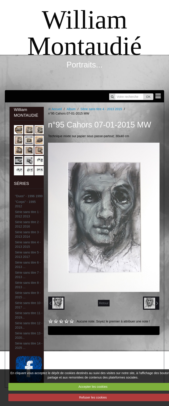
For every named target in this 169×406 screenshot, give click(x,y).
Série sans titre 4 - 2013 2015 (28, 244)
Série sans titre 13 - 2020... (28, 335)
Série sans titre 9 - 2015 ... (28, 295)
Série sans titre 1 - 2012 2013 (28, 214)
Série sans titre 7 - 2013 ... (28, 275)
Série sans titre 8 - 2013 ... (28, 285)
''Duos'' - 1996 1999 (28, 196)
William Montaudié (84, 33)
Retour (103, 303)
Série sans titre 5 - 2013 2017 (28, 255)
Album (71, 109)
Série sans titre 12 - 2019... (28, 325)
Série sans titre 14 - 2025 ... (28, 346)
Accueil (56, 109)
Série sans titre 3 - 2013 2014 (28, 234)
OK (148, 96)
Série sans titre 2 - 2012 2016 (28, 224)
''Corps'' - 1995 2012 (25, 204)
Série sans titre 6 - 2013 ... (28, 265)
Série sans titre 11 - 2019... (28, 315)
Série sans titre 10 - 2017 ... (28, 305)
